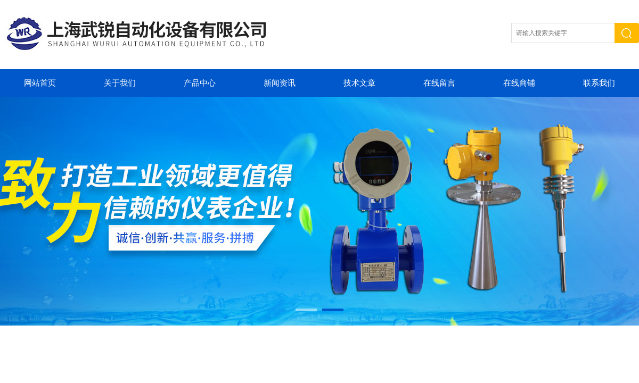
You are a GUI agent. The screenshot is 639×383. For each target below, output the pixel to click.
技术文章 (359, 83)
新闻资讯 (280, 83)
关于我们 (120, 83)
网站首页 (40, 83)
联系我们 (599, 83)
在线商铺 (519, 83)
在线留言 (439, 83)
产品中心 (200, 83)
